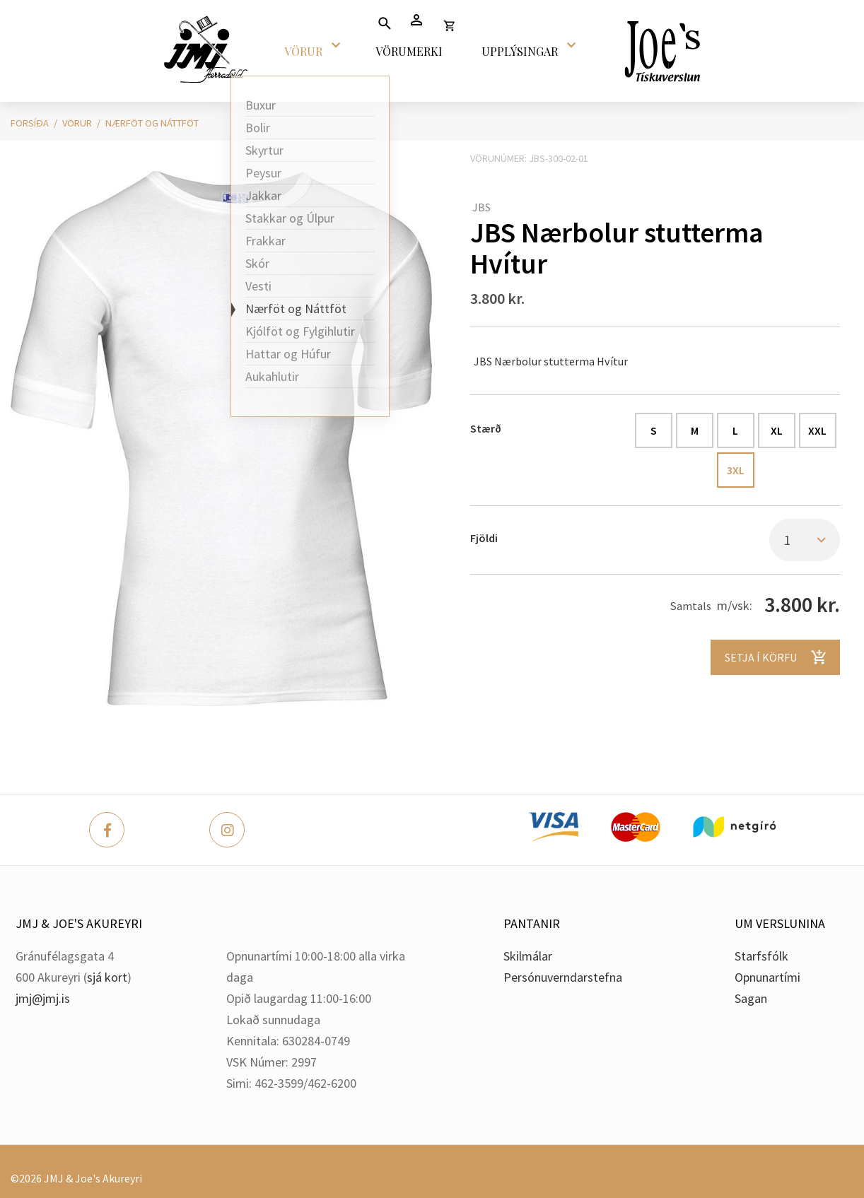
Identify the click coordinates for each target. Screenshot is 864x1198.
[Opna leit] (384, 23)
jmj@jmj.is (43, 998)
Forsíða (30, 123)
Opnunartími (767, 977)
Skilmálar (527, 956)
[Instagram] (227, 829)
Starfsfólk (761, 956)
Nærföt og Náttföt (152, 123)
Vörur (77, 123)
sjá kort (107, 977)
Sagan (751, 998)
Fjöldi (484, 538)
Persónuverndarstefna (562, 977)
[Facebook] (106, 829)
